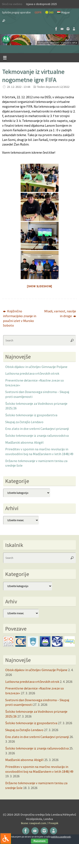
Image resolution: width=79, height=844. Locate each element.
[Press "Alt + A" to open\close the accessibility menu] (5, 838)
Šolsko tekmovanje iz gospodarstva (31, 415)
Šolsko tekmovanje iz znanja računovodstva (37, 435)
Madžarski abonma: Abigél (24, 442)
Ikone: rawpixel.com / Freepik (39, 823)
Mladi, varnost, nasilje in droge (60, 313)
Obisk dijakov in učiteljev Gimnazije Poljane (36, 367)
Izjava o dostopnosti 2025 (41, 4)
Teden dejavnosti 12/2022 (53, 87)
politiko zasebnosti (61, 836)
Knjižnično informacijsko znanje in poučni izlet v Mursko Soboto (19, 318)
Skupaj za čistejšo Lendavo (24, 422)
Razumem (39, 841)
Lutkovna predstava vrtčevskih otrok (32, 373)
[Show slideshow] (39, 286)
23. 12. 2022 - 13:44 (18, 87)
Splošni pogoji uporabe (16, 12)
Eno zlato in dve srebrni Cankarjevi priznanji (37, 428)
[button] (39, 39)
